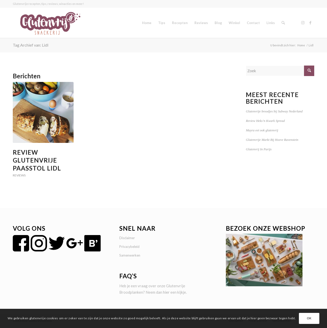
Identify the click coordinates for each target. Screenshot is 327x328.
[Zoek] (283, 23)
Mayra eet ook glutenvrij (262, 130)
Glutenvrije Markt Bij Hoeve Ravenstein (272, 140)
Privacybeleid (129, 247)
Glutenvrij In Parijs (259, 149)
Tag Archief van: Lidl (30, 45)
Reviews (19, 175)
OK (309, 318)
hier (166, 292)
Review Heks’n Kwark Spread (265, 121)
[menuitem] (147, 23)
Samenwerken (129, 255)
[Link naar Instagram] (303, 22)
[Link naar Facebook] (310, 22)
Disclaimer (127, 238)
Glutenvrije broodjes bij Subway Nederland (274, 111)
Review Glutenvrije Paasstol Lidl (37, 160)
